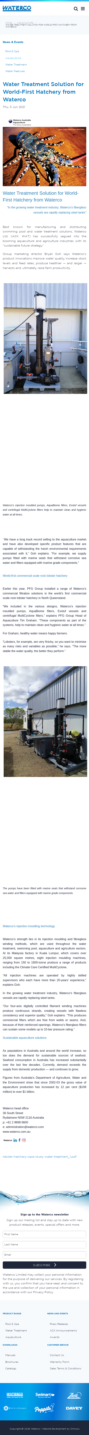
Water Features (15, 71)
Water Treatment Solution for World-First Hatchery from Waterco (41, 26)
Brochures (11, 1361)
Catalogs (10, 1368)
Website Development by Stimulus (60, 1429)
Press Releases (59, 1323)
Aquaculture (25, 23)
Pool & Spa (12, 51)
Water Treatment (16, 64)
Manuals (10, 1355)
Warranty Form (59, 1361)
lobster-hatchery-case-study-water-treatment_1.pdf (40, 1156)
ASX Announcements (63, 1330)
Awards (55, 1337)
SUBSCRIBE (44, 1265)
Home (8, 23)
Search (76, 8)
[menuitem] (22, 1324)
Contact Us (57, 1355)
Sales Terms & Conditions (65, 1368)
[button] (82, 8)
